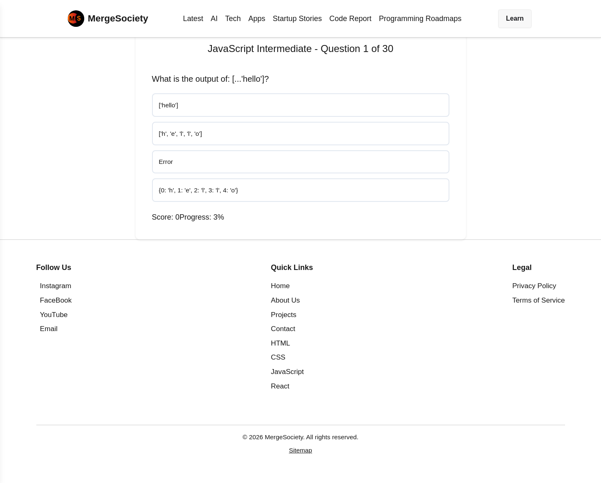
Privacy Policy (534, 291)
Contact (283, 334)
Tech (233, 18)
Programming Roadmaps (420, 18)
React (280, 391)
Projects (284, 320)
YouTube (54, 320)
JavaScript (287, 377)
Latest (193, 18)
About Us (285, 306)
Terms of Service (538, 306)
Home (280, 291)
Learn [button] (515, 18)
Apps (256, 18)
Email (49, 334)
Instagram (55, 291)
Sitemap (300, 455)
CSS (278, 363)
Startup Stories (297, 18)
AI (214, 18)
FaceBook (56, 306)
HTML (280, 349)
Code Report (350, 18)
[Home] (108, 18)
